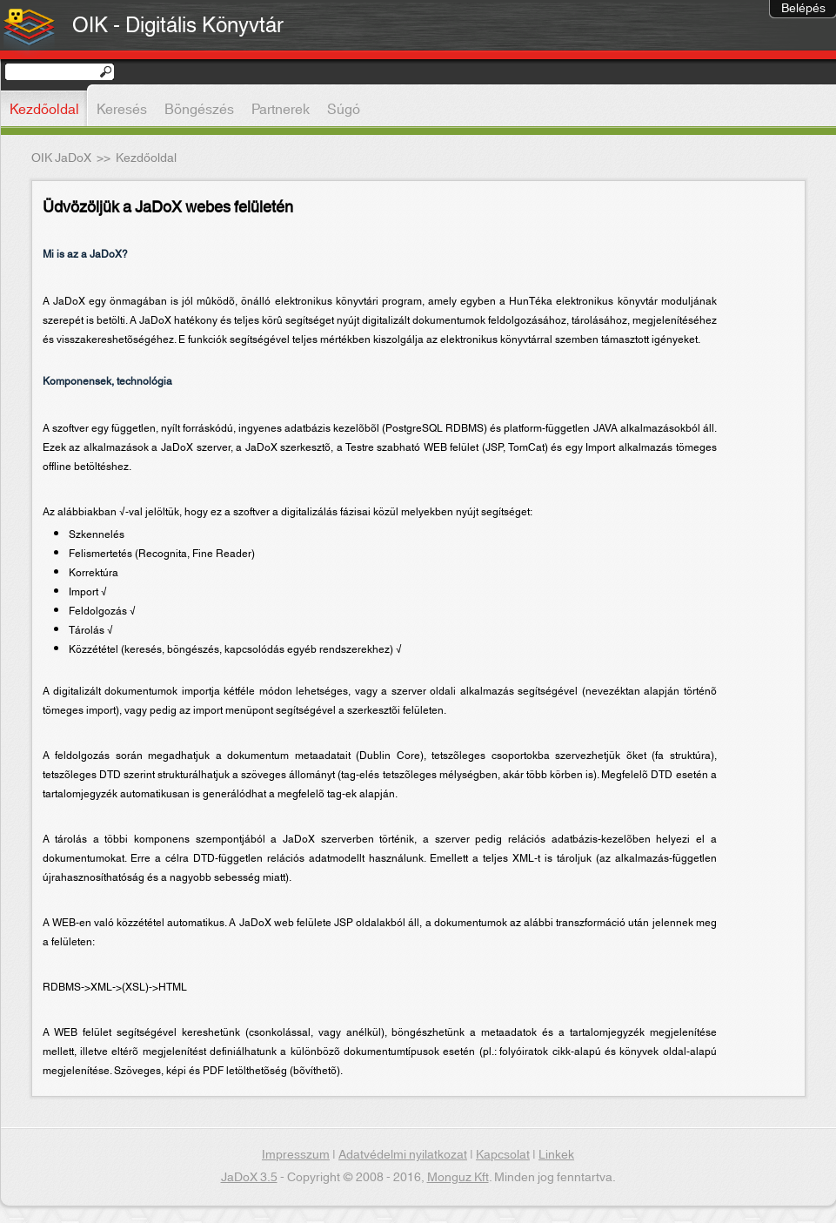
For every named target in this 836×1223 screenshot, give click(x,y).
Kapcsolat (503, 1155)
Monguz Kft (458, 1177)
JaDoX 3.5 (249, 1177)
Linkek (556, 1155)
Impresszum (296, 1155)
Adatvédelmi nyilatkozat (402, 1155)
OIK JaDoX (61, 158)
